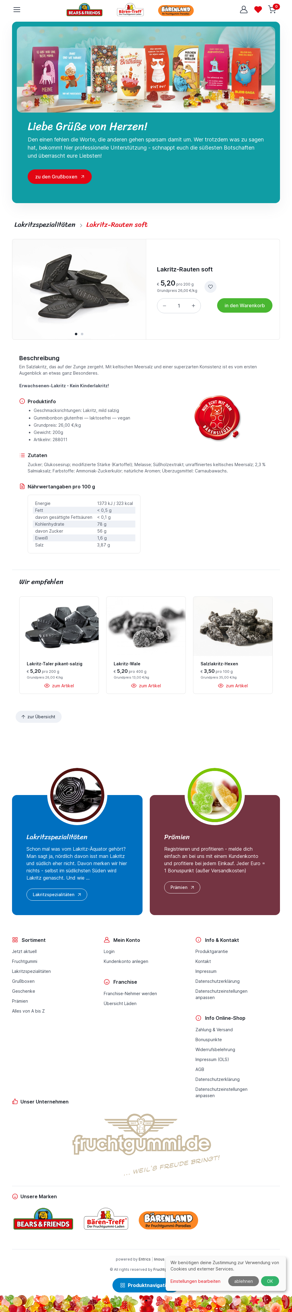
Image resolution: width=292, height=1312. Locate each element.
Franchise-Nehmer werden (130, 993)
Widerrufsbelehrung (215, 1049)
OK (270, 1281)
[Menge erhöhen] (193, 306)
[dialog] (226, 1273)
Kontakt (203, 961)
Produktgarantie (211, 951)
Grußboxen (23, 981)
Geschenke (23, 991)
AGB (199, 1069)
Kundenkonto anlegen (126, 961)
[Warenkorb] (273, 9)
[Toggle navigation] (16, 9)
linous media (165, 1259)
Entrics (145, 1259)
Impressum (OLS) (212, 1059)
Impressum (206, 971)
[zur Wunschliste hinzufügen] (210, 287)
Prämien (183, 887)
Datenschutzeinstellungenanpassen (221, 994)
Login (109, 951)
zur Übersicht (38, 716)
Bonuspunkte (208, 1039)
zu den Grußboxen (56, 177)
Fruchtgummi (24, 961)
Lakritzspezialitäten (57, 894)
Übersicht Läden (120, 1003)
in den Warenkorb (245, 305)
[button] (76, 334)
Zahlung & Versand (214, 1029)
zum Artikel (59, 685)
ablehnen (243, 1281)
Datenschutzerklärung (217, 981)
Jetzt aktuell (24, 951)
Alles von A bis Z (28, 1010)
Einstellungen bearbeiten (195, 1281)
